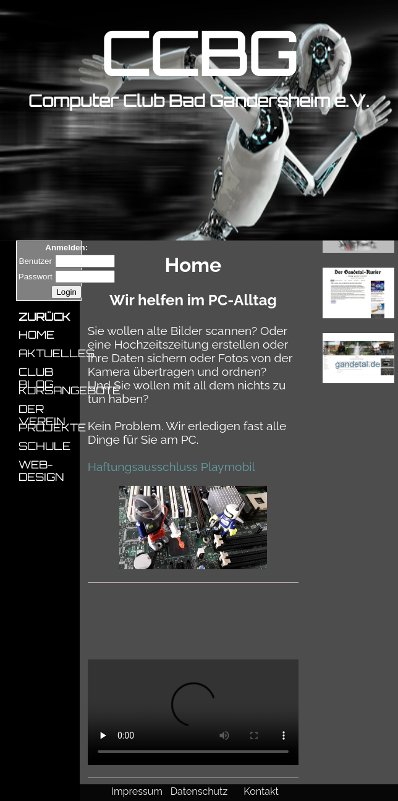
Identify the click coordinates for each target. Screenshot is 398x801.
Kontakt (260, 791)
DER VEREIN (42, 408)
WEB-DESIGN (41, 464)
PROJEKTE (47, 427)
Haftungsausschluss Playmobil (171, 466)
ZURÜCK (44, 316)
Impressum (137, 791)
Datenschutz (199, 791)
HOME (36, 334)
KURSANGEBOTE (47, 390)
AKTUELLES (47, 353)
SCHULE (44, 445)
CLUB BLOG (36, 371)
